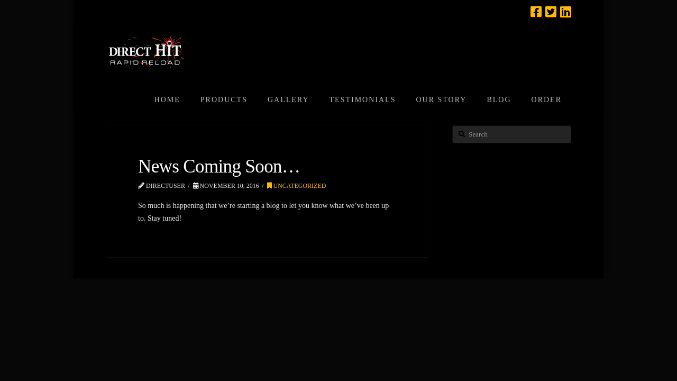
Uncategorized (296, 185)
